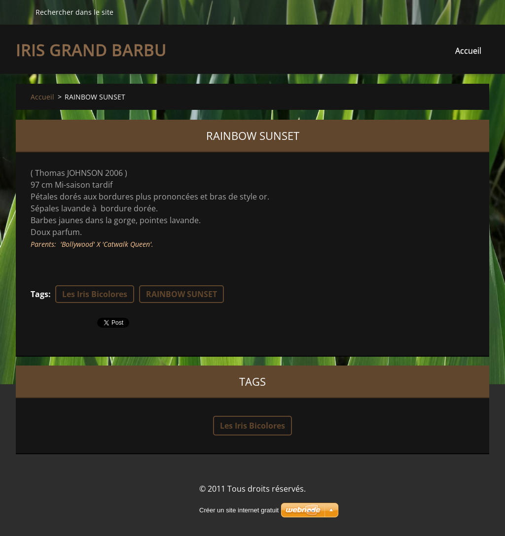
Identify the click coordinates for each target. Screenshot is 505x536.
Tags (39, 294)
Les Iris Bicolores (94, 294)
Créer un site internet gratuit (239, 510)
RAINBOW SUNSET (181, 294)
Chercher (22, 12)
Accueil (468, 50)
